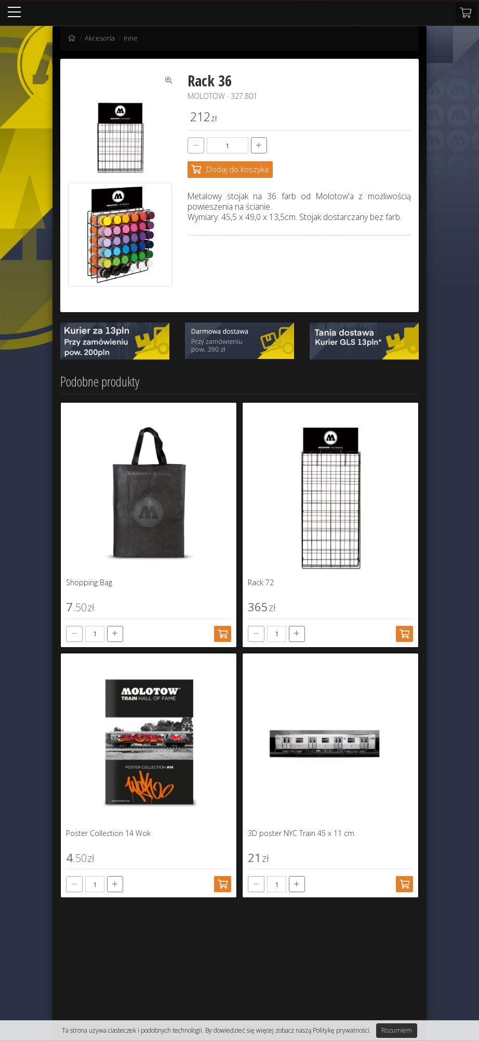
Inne (131, 38)
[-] (196, 145)
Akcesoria (100, 38)
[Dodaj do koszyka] (230, 169)
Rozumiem (396, 1030)
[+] (259, 145)
